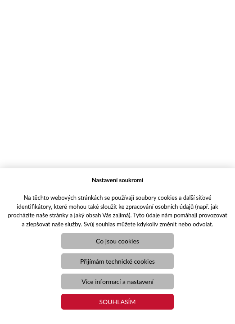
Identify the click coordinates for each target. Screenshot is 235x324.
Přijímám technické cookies (117, 261)
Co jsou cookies (117, 241)
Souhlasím (117, 302)
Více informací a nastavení (117, 281)
